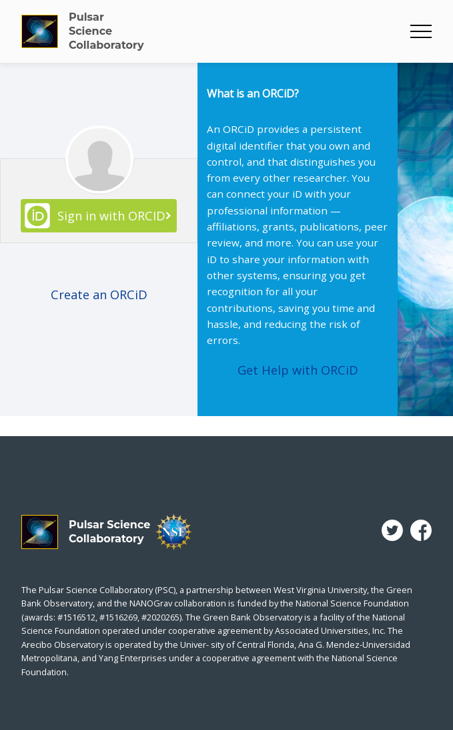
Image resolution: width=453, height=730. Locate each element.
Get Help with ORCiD (298, 370)
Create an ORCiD (99, 295)
